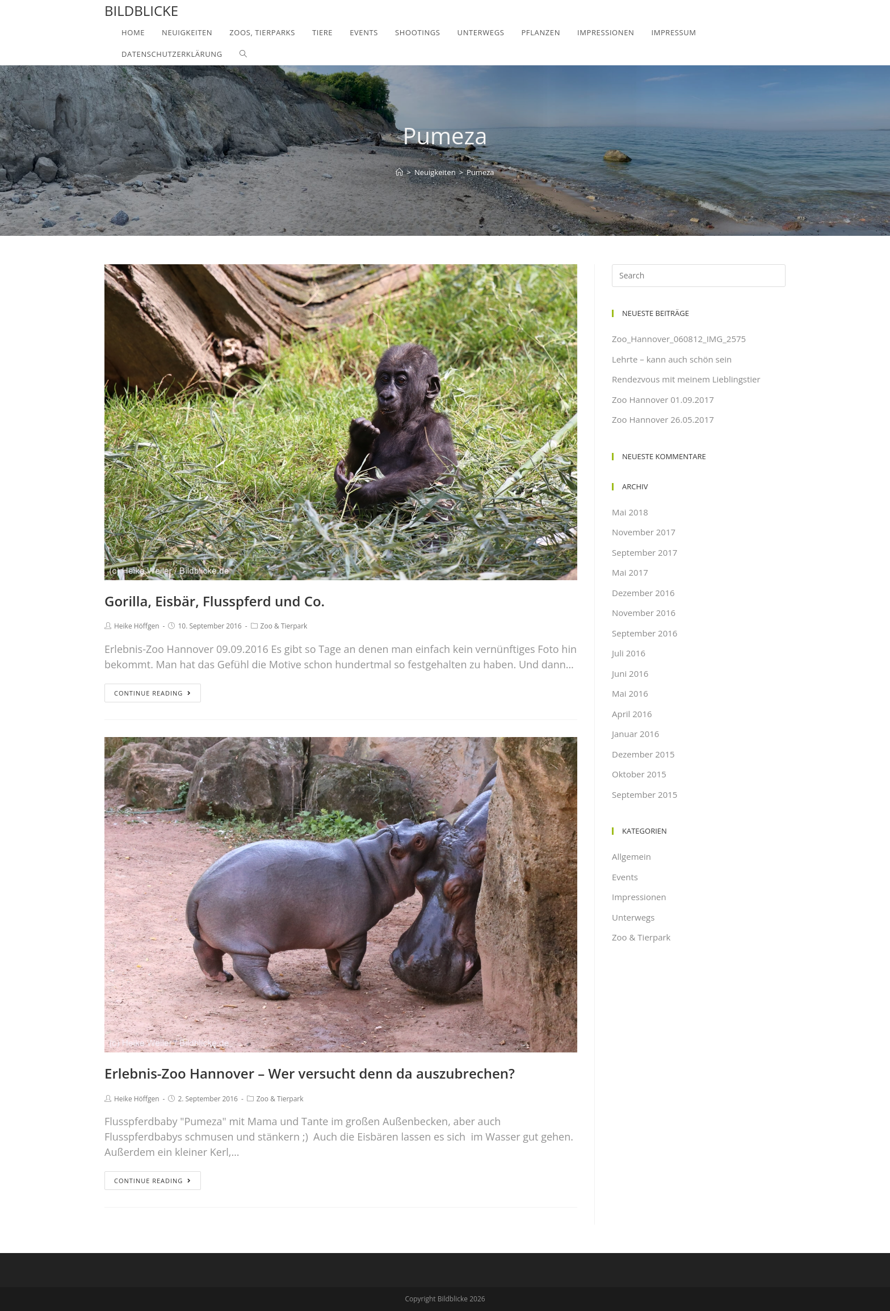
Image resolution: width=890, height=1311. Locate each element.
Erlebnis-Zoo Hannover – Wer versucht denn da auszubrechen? (309, 1073)
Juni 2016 (630, 673)
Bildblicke (141, 10)
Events (625, 877)
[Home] (399, 172)
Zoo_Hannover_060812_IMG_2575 (679, 338)
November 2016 (643, 612)
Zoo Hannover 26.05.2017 (663, 419)
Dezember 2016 (643, 592)
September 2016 (644, 633)
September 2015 (644, 794)
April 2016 (632, 713)
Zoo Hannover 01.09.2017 (663, 399)
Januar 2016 (635, 733)
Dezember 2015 (643, 754)
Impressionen (639, 896)
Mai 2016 (630, 693)
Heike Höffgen (136, 626)
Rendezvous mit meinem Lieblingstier (686, 379)
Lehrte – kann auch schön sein (672, 359)
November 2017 (643, 532)
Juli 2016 (628, 653)
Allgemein (631, 856)
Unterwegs (633, 917)
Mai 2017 (630, 572)
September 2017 (644, 552)
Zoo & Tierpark (284, 626)
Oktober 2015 (639, 774)
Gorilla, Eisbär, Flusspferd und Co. (214, 601)
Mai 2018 (630, 512)
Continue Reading (152, 693)
